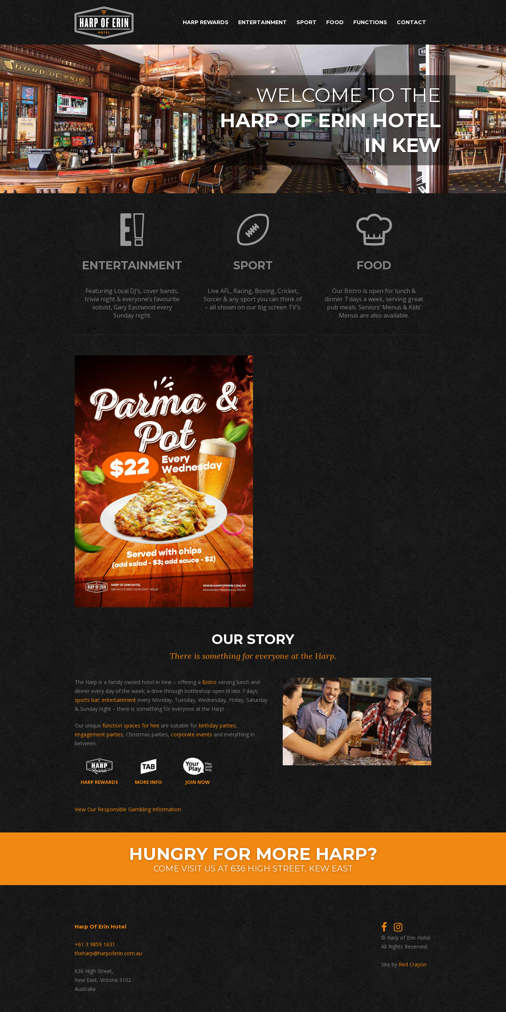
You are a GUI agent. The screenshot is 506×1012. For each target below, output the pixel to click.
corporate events (191, 734)
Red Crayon (412, 964)
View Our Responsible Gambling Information (128, 809)
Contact (411, 22)
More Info (148, 771)
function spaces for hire (131, 725)
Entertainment (262, 22)
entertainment (119, 699)
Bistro (209, 682)
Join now (198, 771)
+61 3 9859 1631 (95, 944)
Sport (306, 22)
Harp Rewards (205, 22)
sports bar (87, 699)
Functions (370, 22)
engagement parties (99, 734)
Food (335, 22)
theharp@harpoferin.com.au (108, 953)
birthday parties (217, 725)
